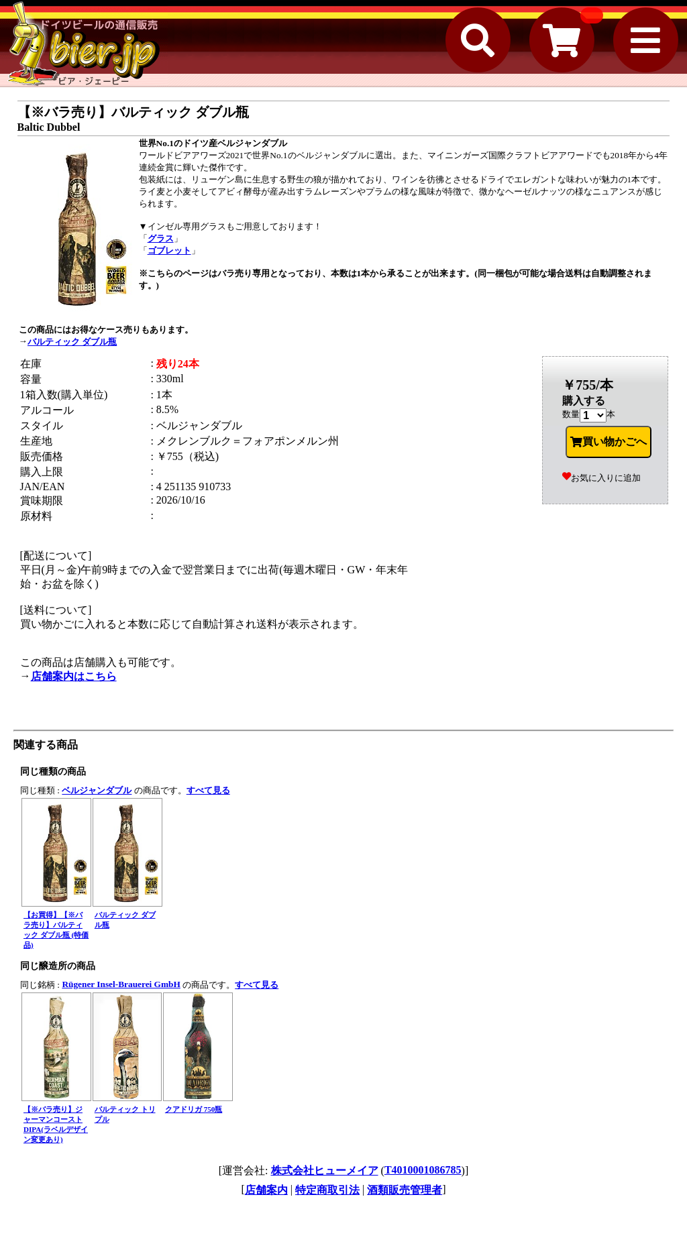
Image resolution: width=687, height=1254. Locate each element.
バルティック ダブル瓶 (72, 342)
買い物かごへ (608, 442)
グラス (161, 238)
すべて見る (208, 790)
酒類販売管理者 (404, 1190)
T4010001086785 (423, 1170)
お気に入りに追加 (601, 478)
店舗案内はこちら (74, 676)
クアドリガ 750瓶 (193, 1109)
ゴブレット (169, 250)
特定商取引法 (327, 1190)
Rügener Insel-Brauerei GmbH (121, 984)
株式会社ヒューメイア (324, 1170)
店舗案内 (266, 1190)
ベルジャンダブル (96, 790)
